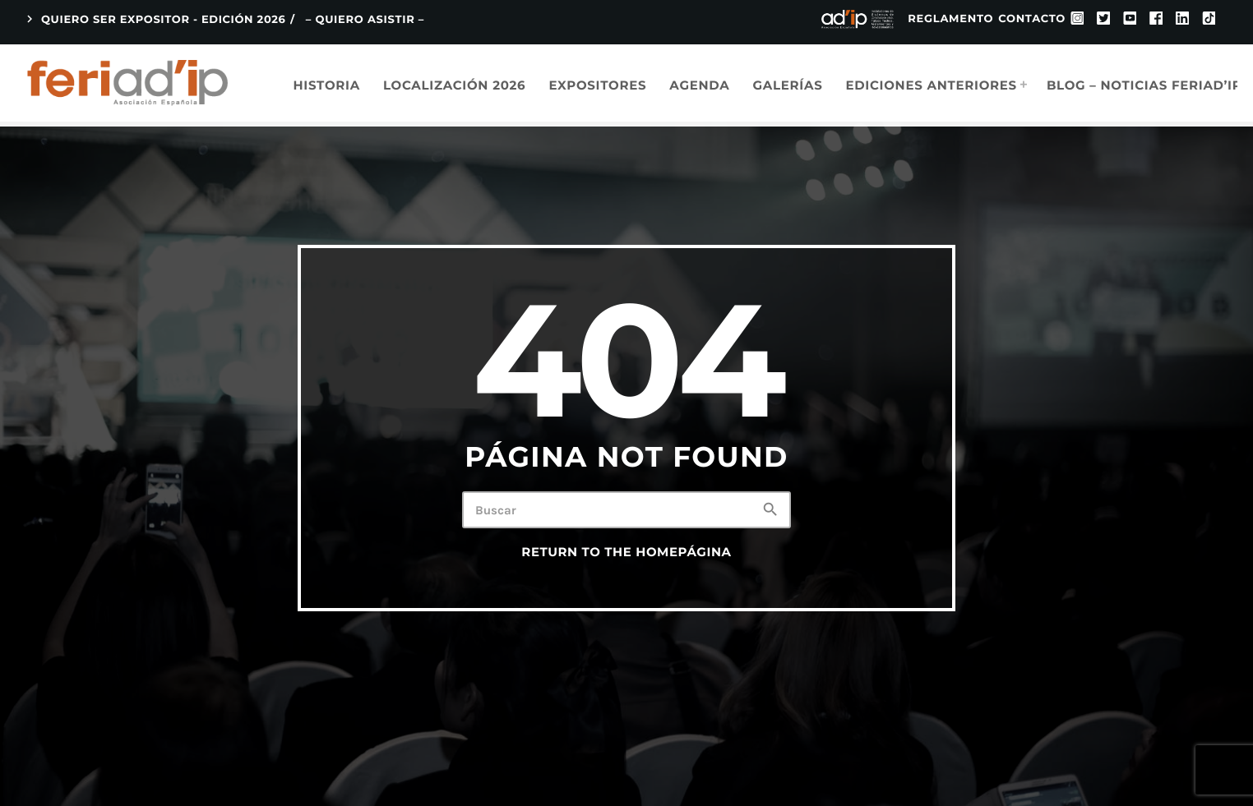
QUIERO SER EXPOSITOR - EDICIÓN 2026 (154, 19)
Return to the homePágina (626, 552)
